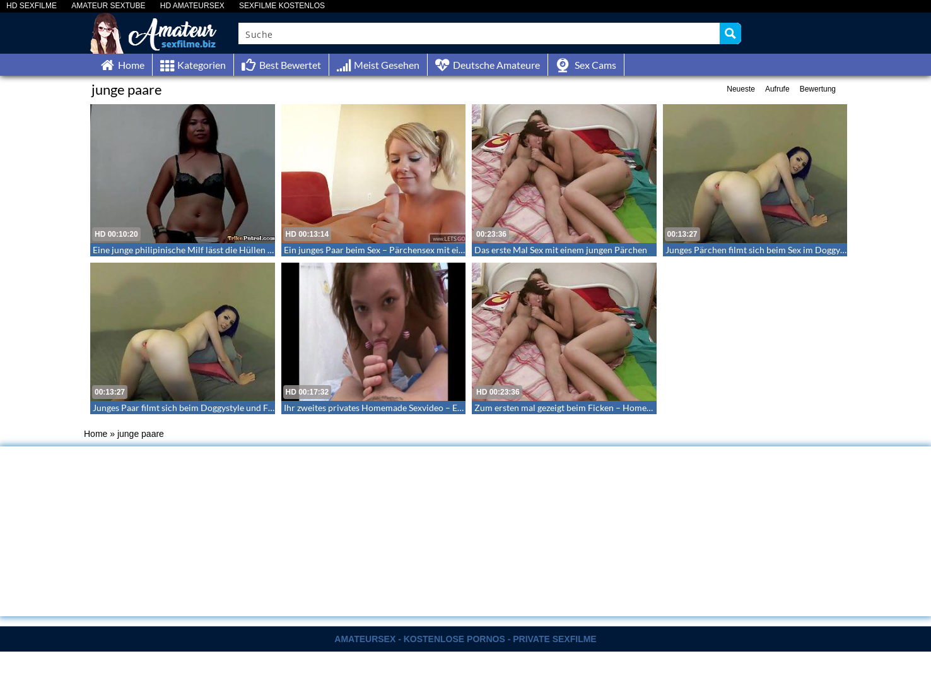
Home (95, 434)
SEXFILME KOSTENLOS (282, 6)
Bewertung (818, 89)
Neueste (741, 89)
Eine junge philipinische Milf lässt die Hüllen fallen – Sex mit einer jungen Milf (244, 249)
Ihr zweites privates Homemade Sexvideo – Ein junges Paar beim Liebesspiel (431, 407)
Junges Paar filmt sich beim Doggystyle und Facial (189, 407)
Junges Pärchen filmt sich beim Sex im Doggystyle (761, 249)
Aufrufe (777, 89)
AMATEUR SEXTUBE (108, 6)
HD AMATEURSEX (192, 6)
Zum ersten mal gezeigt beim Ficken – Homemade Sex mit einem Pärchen (616, 407)
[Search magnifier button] (730, 33)
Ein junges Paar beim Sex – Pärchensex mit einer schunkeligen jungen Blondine (437, 249)
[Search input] (479, 33)
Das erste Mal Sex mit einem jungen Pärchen (560, 249)
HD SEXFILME (31, 6)
